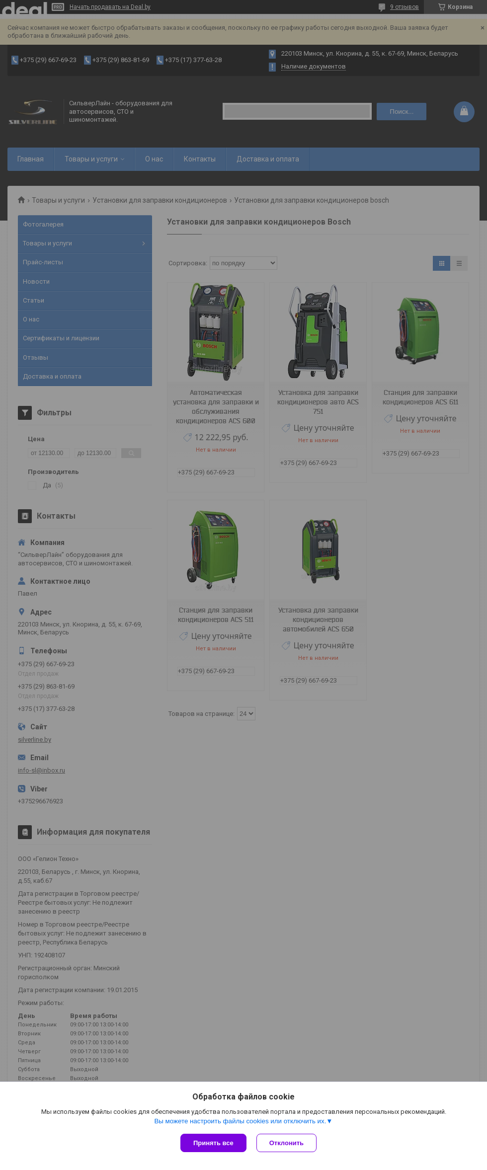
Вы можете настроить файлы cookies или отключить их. (240, 1121)
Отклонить (286, 1143)
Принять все (213, 1143)
